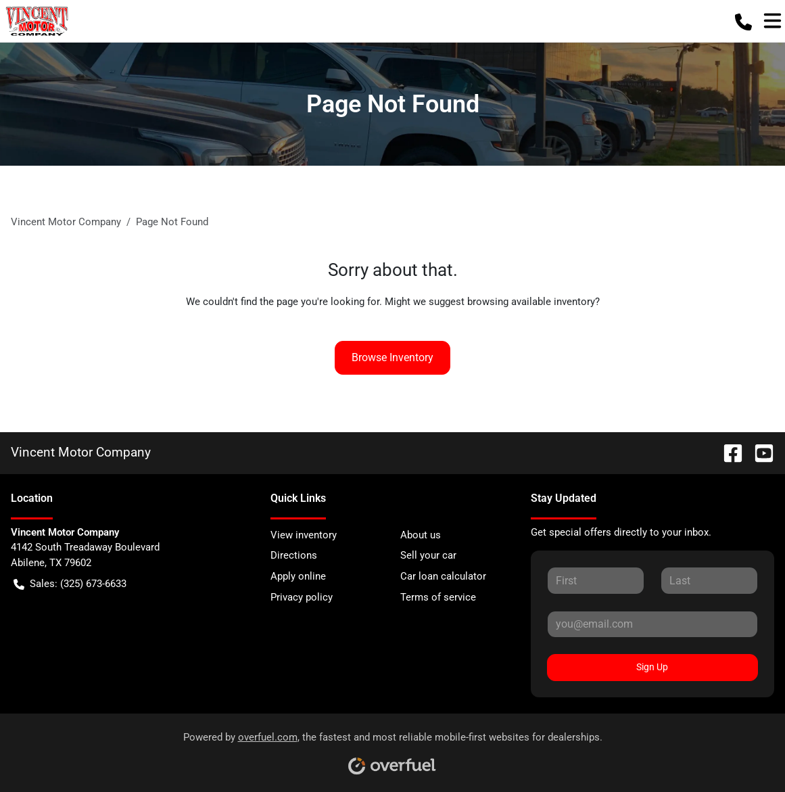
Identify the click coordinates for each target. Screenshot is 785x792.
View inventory (303, 535)
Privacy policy (301, 597)
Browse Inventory (392, 357)
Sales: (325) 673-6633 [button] (70, 584)
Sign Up (652, 666)
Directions (293, 555)
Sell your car (428, 555)
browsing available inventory (531, 302)
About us (420, 535)
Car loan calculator (443, 576)
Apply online (298, 576)
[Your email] (652, 624)
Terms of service (438, 597)
